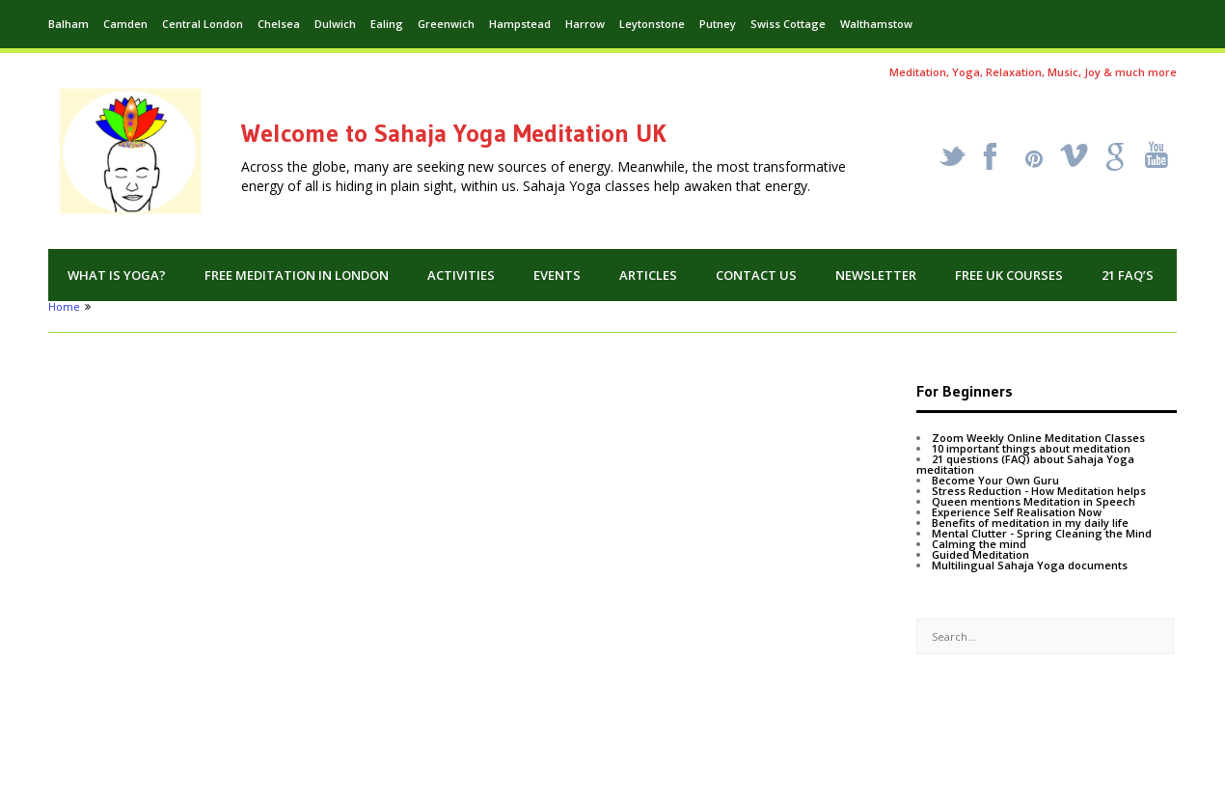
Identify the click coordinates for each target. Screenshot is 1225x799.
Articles (648, 275)
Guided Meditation (980, 554)
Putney (717, 23)
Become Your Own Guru (995, 480)
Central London (202, 23)
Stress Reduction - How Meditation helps (1039, 490)
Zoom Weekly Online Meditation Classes (1038, 437)
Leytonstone (652, 23)
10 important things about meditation (1031, 448)
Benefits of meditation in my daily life (1030, 522)
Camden (125, 23)
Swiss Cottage (788, 23)
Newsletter (875, 275)
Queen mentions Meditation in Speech (1033, 501)
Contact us (756, 275)
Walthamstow (876, 23)
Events (557, 275)
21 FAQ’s (1128, 275)
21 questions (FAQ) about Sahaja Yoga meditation (1025, 464)
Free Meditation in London (296, 275)
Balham (68, 23)
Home (64, 306)
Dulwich (335, 23)
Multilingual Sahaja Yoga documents (1030, 565)
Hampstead (520, 23)
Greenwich (446, 23)
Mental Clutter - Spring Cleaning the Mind (1042, 533)
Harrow (585, 23)
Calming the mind (979, 544)
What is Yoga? (117, 275)
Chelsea (279, 23)
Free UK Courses (1009, 275)
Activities (461, 275)
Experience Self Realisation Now (1017, 512)
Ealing (386, 23)
